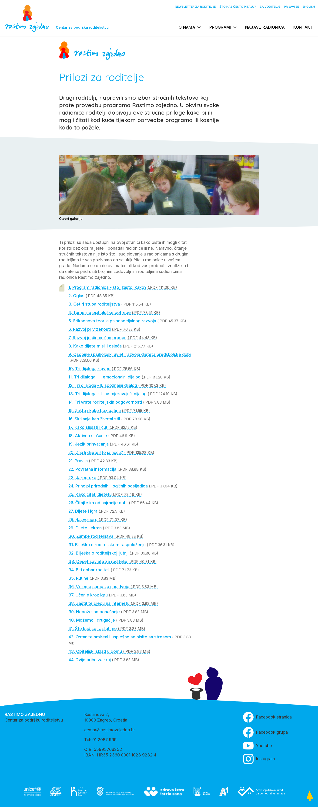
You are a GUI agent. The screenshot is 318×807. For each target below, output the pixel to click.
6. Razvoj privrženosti (104, 329)
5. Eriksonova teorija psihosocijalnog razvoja (127, 320)
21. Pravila (93, 460)
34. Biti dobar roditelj (103, 569)
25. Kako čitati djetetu (105, 494)
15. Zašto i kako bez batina (109, 410)
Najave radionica (265, 27)
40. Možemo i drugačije (105, 620)
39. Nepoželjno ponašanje (108, 611)
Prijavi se (291, 6)
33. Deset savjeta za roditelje (112, 561)
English (309, 6)
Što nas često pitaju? (237, 6)
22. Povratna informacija (107, 469)
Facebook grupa (265, 732)
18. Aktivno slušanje (101, 435)
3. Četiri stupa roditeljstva (109, 304)
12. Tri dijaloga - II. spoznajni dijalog (117, 385)
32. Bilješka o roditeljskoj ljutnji (113, 553)
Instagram (259, 759)
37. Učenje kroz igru (102, 594)
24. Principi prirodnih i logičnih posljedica (122, 486)
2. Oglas (91, 295)
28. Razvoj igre (97, 519)
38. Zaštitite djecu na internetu (113, 603)
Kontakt (303, 27)
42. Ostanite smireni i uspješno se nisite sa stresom (129, 639)
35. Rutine (92, 578)
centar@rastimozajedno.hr (109, 729)
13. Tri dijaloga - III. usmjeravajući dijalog (122, 393)
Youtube (257, 745)
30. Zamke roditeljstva (106, 536)
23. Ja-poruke (97, 477)
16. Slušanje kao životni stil (109, 418)
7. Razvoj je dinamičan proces (112, 337)
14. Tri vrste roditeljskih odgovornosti (119, 402)
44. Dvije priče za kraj (103, 659)
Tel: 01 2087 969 (100, 739)
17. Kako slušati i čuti (102, 427)
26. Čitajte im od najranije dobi (113, 502)
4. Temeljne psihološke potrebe (114, 312)
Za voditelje (270, 6)
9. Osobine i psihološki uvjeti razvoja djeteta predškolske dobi (129, 357)
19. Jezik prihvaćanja (103, 444)
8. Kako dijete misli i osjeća (110, 346)
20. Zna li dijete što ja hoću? (111, 452)
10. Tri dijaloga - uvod (104, 368)
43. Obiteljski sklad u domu (109, 651)
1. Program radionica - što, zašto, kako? (122, 287)
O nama (187, 27)
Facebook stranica (267, 717)
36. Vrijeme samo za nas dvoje (113, 586)
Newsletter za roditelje (195, 6)
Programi (220, 27)
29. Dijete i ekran (99, 527)
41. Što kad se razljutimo (106, 628)
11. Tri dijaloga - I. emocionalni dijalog (119, 377)
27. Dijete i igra (96, 511)
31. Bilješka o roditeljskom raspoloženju (121, 544)
